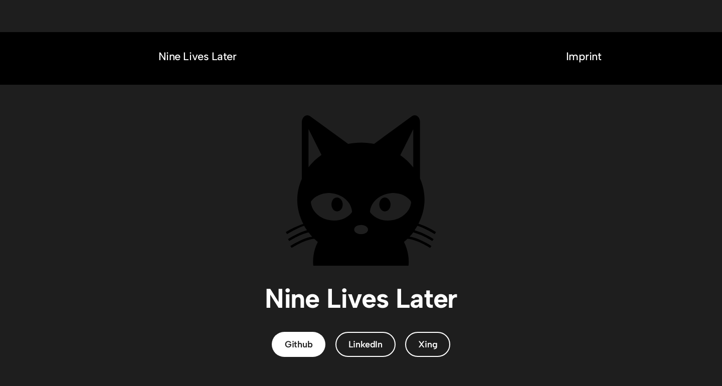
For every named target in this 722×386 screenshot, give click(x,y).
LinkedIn (365, 344)
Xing (427, 344)
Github (299, 344)
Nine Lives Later (197, 56)
